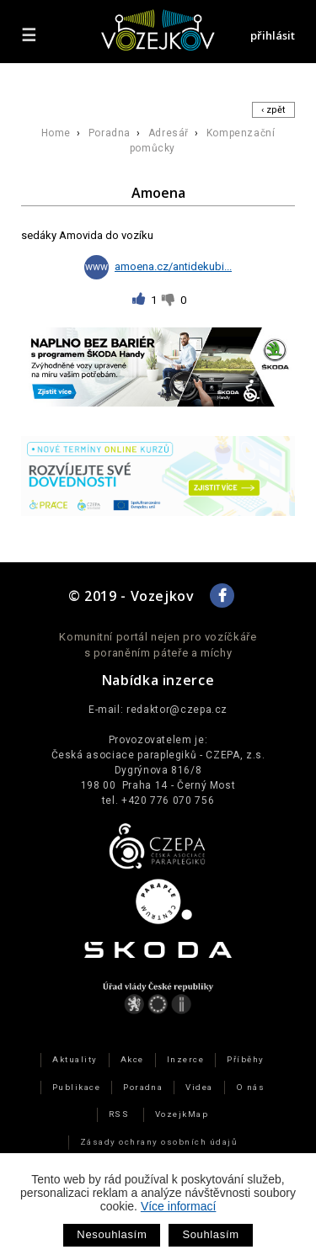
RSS (119, 1114)
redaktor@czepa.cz (177, 709)
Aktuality (74, 1059)
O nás (250, 1087)
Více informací (178, 1206)
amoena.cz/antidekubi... (158, 266)
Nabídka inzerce (158, 680)
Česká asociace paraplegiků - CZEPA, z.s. (158, 755)
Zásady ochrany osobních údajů (158, 1141)
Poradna (109, 133)
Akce (132, 1059)
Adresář (168, 133)
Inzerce (185, 1059)
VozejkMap (181, 1114)
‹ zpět (273, 109)
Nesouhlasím (112, 1234)
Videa (198, 1087)
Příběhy (245, 1059)
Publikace (76, 1087)
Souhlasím (210, 1234)
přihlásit (272, 35)
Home (56, 133)
